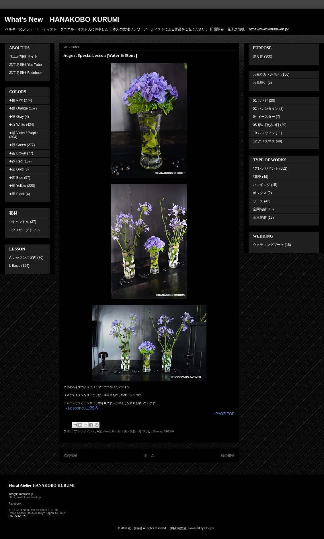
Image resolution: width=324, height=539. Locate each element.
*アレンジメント (84, 431)
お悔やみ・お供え (266, 74)
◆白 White (17, 125)
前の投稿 (228, 455)
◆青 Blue (16, 178)
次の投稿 (70, 455)
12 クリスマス (264, 141)
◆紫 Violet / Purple (108, 431)
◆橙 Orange (18, 108)
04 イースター (264, 117)
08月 (146, 431)
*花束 (257, 177)
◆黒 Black (17, 194)
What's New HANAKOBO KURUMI (62, 19)
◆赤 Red (16, 161)
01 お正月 (260, 101)
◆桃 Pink (16, 100)
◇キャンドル (19, 222)
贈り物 (258, 56)
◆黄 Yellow (17, 186)
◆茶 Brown (17, 153)
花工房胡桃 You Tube (25, 65)
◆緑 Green (17, 145)
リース (258, 201)
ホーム (149, 455)
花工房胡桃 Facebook (25, 73)
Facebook (15, 503)
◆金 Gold (16, 169)
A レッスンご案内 (22, 258)
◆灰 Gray (16, 117)
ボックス (260, 193)
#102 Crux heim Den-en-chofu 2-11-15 (33, 509)
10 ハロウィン (264, 133)
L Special (156, 431)
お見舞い (260, 83)
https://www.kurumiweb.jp (25, 497)
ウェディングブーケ (268, 245)
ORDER (169, 431)
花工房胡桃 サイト (23, 56)
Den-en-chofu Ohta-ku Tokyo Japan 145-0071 (38, 513)
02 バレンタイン (265, 109)
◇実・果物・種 (131, 431)
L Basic (14, 266)
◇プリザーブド (20, 230)
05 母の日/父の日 (266, 125)
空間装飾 (260, 209)
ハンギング (261, 185)
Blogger (209, 528)
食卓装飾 (260, 217)
